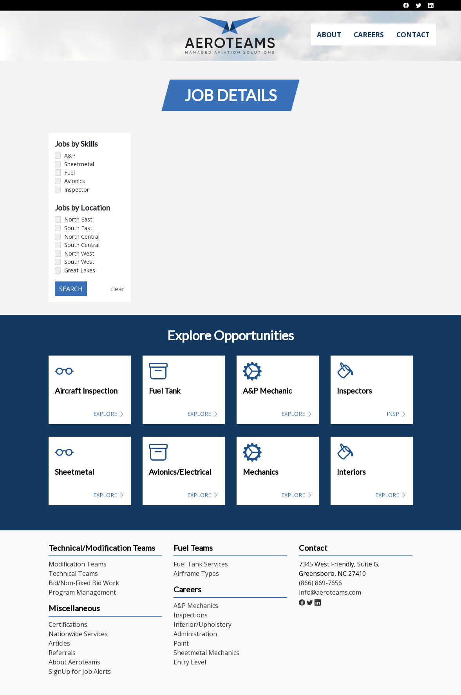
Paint (181, 643)
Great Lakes (75, 270)
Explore (105, 413)
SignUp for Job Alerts (80, 671)
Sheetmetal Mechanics (206, 652)
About (329, 34)
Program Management (82, 592)
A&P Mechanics (196, 605)
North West (74, 253)
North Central (77, 236)
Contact (413, 34)
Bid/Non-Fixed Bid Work (84, 583)
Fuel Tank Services (201, 564)
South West (74, 261)
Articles (59, 643)
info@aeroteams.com (330, 592)
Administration (195, 634)
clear (117, 289)
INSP (393, 413)
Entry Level (190, 662)
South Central (77, 245)
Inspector (72, 189)
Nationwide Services (78, 634)
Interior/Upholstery (202, 624)
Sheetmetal (74, 164)
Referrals (62, 652)
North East (73, 219)
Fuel (65, 172)
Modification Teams (78, 564)
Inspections (191, 615)
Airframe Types (196, 573)
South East (73, 228)
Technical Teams (73, 573)
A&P (65, 155)
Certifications (68, 624)
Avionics (70, 181)
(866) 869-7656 (320, 583)
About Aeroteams (74, 662)
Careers (369, 34)
